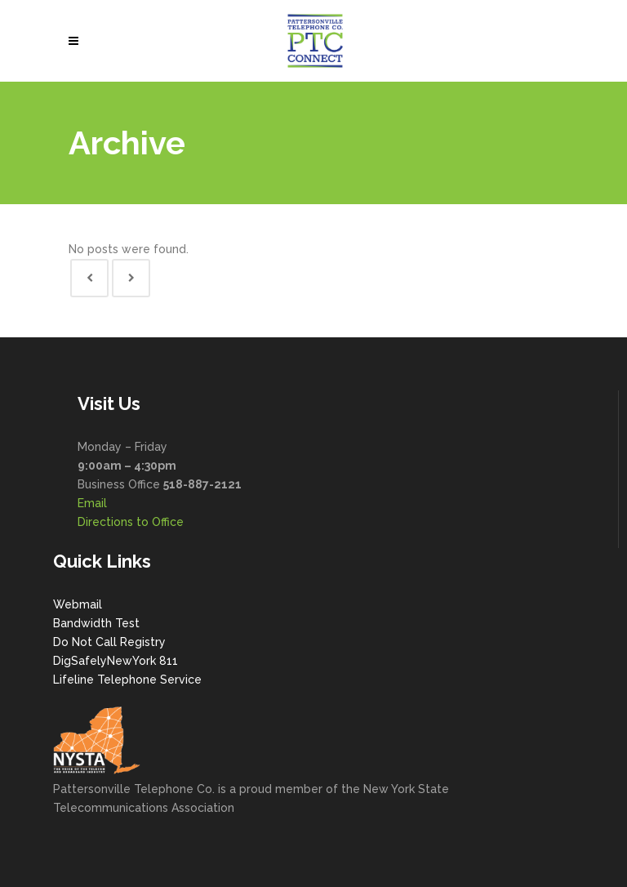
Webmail (77, 604)
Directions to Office (131, 521)
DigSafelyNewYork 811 (115, 660)
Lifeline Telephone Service (127, 679)
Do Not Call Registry (109, 642)
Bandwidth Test (96, 623)
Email (92, 503)
